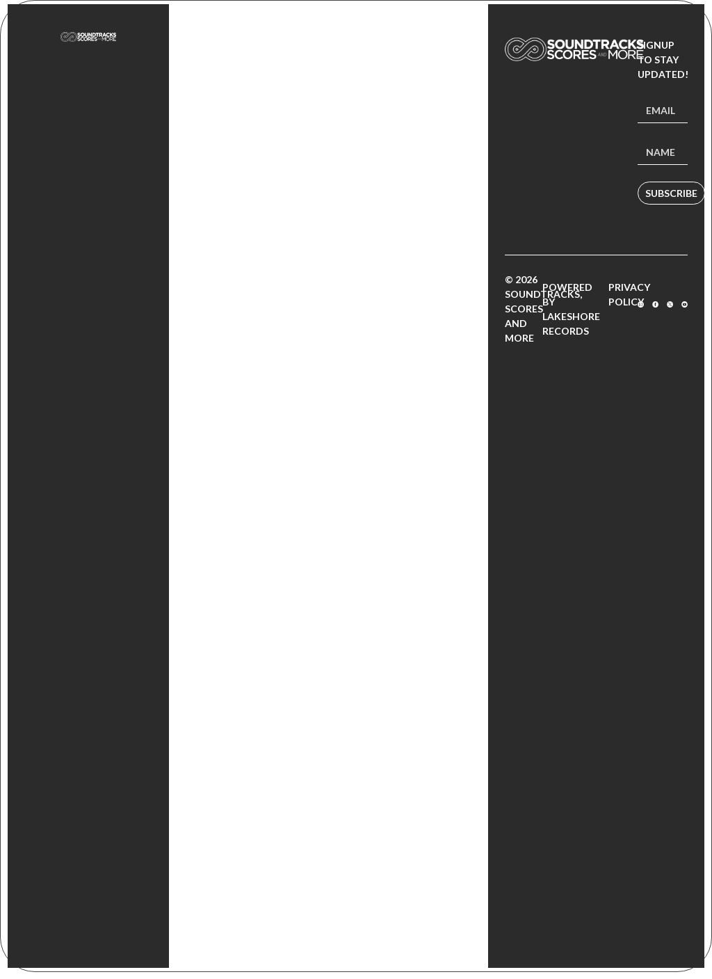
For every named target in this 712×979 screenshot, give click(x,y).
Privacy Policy (629, 294)
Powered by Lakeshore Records (571, 309)
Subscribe (671, 193)
